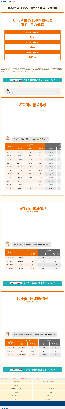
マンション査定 (53, 386)
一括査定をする (39, 388)
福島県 (30, 4)
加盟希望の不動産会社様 (11, 386)
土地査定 (21, 388)
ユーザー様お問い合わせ (28, 386)
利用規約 (37, 383)
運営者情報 (47, 383)
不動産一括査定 (4, 4)
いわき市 (36, 4)
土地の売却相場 (22, 4)
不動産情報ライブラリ (31, 70)
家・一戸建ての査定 (9, 388)
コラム (30, 388)
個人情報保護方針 (6, 383)
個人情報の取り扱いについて (23, 383)
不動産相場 (42, 386)
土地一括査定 (13, 4)
